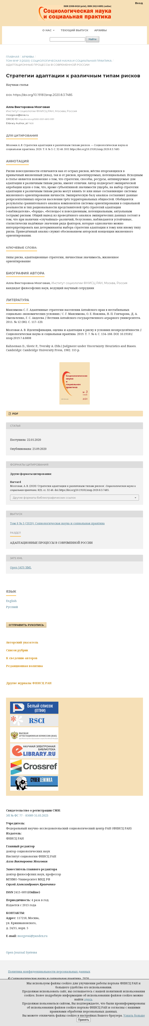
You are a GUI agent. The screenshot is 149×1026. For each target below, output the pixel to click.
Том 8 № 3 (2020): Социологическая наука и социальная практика (59, 60)
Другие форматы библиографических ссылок (44, 497)
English (11, 601)
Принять (83, 1019)
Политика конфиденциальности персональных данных (49, 971)
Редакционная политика (24, 666)
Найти (92, 39)
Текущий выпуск (74, 30)
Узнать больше (134, 1015)
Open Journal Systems (21, 952)
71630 (31, 123)
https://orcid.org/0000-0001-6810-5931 (36, 119)
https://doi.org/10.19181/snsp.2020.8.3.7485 (42, 95)
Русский (12, 607)
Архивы (100, 30)
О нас (47, 30)
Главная (12, 56)
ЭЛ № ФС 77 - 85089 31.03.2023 (27, 815)
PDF (14, 413)
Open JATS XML (20, 567)
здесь (88, 999)
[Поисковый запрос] (67, 39)
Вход (139, 3)
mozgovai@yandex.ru (33, 936)
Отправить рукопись (26, 625)
